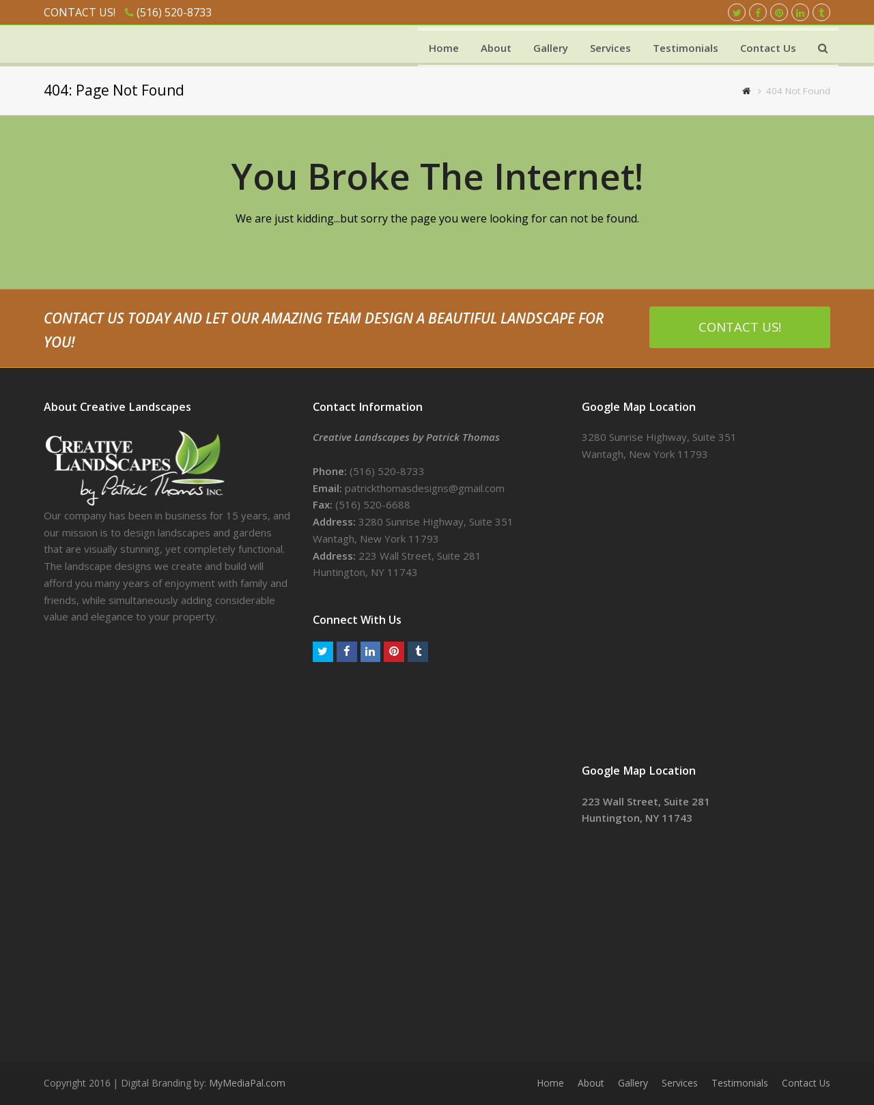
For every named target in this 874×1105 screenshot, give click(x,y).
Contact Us (806, 1082)
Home (550, 1082)
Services (680, 1082)
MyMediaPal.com (247, 1082)
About (591, 1082)
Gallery (633, 1082)
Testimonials (739, 1082)
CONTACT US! (740, 326)
